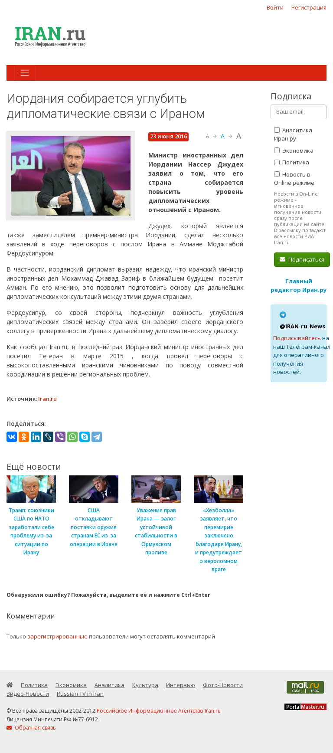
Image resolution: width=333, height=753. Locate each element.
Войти (275, 7)
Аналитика (109, 685)
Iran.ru (47, 399)
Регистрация (308, 7)
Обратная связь (31, 727)
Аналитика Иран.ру (293, 134)
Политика (291, 162)
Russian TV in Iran (80, 693)
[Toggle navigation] (25, 72)
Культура (145, 685)
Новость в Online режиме (294, 178)
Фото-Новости (223, 685)
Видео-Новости (28, 693)
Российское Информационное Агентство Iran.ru (159, 710)
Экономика (293, 150)
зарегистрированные (57, 636)
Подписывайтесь (297, 338)
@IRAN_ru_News (302, 326)
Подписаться (302, 259)
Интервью (180, 685)
